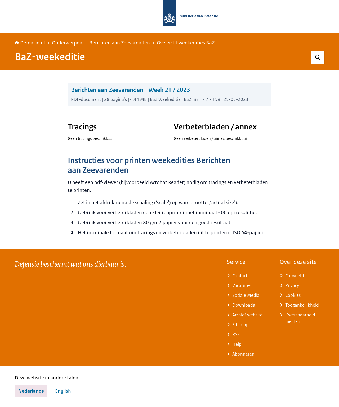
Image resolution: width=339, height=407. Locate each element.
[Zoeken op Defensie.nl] (317, 57)
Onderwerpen (67, 43)
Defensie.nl (30, 43)
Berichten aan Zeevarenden (119, 43)
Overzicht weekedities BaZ (186, 43)
